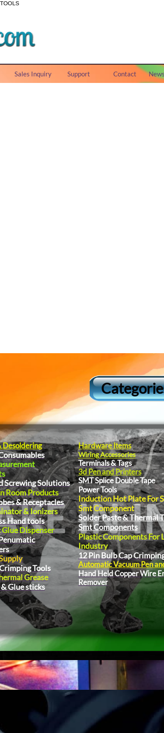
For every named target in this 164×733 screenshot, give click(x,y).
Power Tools (97, 489)
